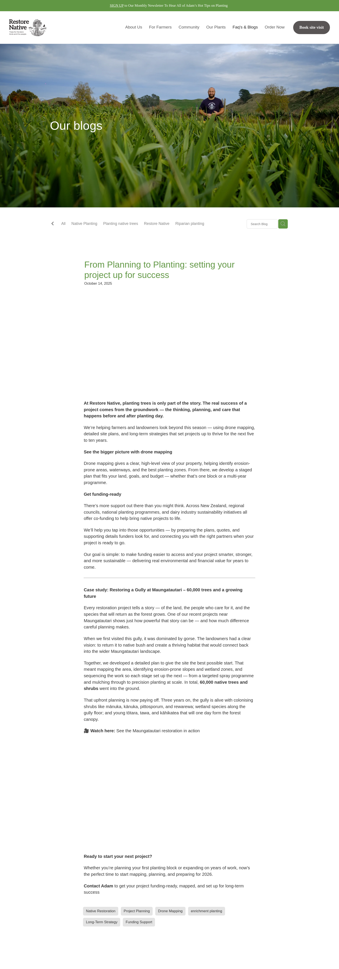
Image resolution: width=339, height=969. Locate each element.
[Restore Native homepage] (41, 27)
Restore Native (157, 223)
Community (189, 27)
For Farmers (160, 27)
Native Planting (84, 223)
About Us (133, 27)
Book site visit (311, 27)
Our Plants (216, 27)
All (63, 223)
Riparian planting (189, 223)
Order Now (275, 27)
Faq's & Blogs (245, 27)
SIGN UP (117, 5)
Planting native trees (120, 223)
